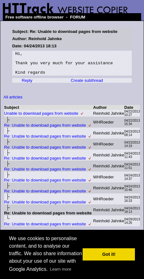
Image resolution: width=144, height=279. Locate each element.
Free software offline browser (34, 17)
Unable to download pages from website (41, 118)
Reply (27, 85)
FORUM (77, 17)
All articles (13, 101)
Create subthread (87, 85)
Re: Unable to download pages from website (45, 130)
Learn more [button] (60, 269)
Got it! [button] (109, 254)
